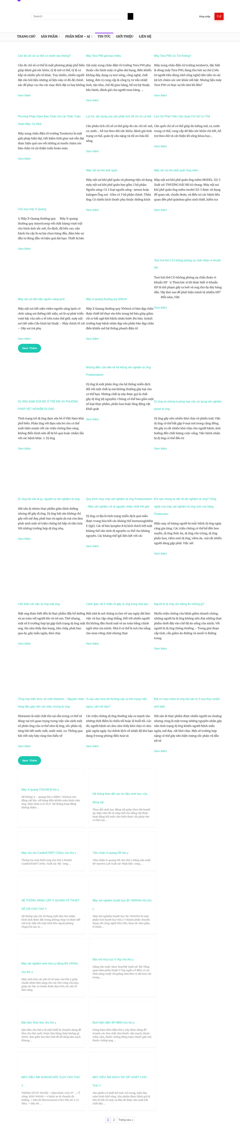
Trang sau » (125, 989)
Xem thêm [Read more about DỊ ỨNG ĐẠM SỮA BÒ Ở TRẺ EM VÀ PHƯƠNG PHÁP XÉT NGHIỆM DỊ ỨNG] (24, 448)
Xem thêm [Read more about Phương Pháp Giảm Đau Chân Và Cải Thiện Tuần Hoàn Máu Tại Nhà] (24, 158)
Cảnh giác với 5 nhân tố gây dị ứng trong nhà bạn (117, 604)
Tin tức (104, 36)
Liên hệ (145, 36)
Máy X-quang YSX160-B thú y (40, 789)
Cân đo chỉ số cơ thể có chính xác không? (44, 55)
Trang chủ (26, 36)
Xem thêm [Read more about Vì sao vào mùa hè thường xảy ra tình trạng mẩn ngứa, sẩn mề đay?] (92, 746)
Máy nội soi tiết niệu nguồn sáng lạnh (41, 299)
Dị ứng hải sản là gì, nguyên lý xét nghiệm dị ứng (49, 498)
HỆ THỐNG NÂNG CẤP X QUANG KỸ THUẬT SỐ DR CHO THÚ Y (38, 873)
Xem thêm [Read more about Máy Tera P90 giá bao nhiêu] (92, 100)
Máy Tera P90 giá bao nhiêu (103, 55)
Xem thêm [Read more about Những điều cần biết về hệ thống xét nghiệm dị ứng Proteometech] (92, 419)
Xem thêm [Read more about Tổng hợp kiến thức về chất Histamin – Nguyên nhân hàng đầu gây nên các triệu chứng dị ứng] (24, 746)
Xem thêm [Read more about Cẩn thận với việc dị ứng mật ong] (24, 643)
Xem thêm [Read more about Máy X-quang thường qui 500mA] (92, 338)
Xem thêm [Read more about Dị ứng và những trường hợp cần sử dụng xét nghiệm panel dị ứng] (160, 448)
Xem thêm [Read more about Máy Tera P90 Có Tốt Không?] (160, 95)
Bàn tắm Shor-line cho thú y (38, 935)
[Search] (130, 16)
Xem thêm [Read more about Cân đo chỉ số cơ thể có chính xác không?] (24, 95)
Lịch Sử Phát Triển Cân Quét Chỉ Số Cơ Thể (182, 116)
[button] (29, 348)
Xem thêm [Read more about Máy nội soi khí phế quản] (92, 209)
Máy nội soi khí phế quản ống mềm (176, 170)
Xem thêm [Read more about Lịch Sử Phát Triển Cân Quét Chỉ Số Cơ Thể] (160, 146)
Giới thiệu (124, 36)
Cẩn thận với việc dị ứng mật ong (39, 604)
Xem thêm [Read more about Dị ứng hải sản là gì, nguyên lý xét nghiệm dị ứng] (24, 538)
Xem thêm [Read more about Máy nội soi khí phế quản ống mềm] (160, 209)
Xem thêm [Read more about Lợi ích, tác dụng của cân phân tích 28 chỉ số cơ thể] (92, 151)
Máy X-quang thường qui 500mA (106, 299)
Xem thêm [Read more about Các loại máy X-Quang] (24, 248)
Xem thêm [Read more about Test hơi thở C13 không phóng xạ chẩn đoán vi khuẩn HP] (160, 307)
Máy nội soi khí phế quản (101, 170)
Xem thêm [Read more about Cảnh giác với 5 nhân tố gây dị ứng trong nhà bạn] (92, 643)
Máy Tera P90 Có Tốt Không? (172, 55)
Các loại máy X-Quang (32, 209)
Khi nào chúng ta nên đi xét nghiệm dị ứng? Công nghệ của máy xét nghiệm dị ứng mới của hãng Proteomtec (185, 506)
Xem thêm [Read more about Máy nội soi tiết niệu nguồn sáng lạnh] (24, 338)
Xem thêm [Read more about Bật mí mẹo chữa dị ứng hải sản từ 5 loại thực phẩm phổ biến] (160, 751)
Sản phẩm (49, 36)
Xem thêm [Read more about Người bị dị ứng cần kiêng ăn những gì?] (160, 648)
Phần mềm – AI (77, 36)
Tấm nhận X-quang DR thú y (196, 789)
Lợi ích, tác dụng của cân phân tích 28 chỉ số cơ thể (118, 116)
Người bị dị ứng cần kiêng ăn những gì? (179, 604)
